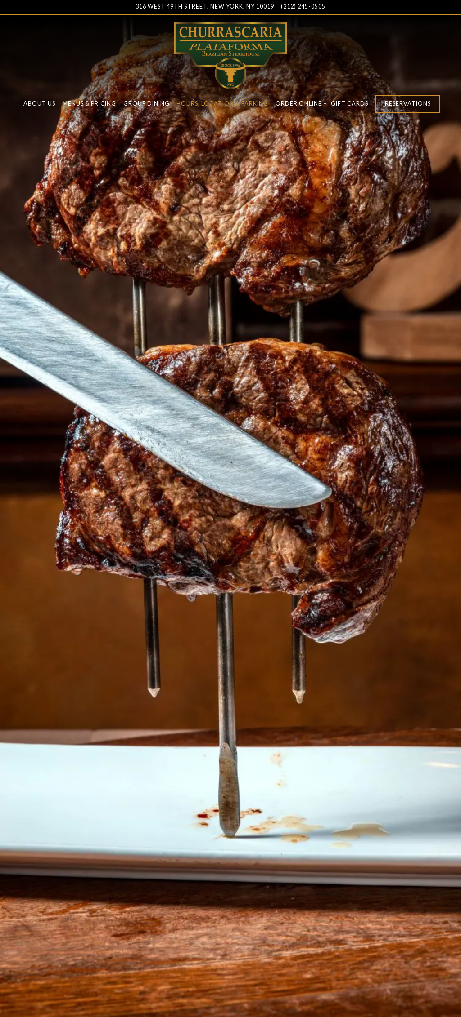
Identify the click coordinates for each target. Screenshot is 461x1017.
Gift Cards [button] (349, 103)
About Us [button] (39, 103)
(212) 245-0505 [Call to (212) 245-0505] (303, 6)
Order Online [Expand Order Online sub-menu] (300, 103)
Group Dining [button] (146, 103)
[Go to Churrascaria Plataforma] (205, 7)
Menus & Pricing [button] (89, 103)
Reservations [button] (408, 103)
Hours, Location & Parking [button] (222, 103)
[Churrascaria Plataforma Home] (230, 55)
